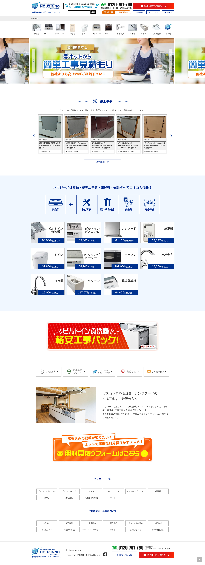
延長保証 (113, 523)
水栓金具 (69, 498)
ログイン (153, 12)
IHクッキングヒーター (136, 491)
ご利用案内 (91, 523)
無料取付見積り (154, 5)
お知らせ (47, 523)
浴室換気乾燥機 (91, 498)
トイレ (91, 491)
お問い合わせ (135, 530)
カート (168, 12)
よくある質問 (46, 530)
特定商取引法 (69, 530)
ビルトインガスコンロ (47, 491)
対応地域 (158, 523)
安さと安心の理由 (136, 523)
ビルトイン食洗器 (69, 491)
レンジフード (113, 491)
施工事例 (69, 523)
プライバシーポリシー (91, 530)
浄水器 (47, 498)
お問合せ (139, 12)
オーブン (113, 498)
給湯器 (158, 491)
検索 (93, 12)
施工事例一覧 (102, 162)
